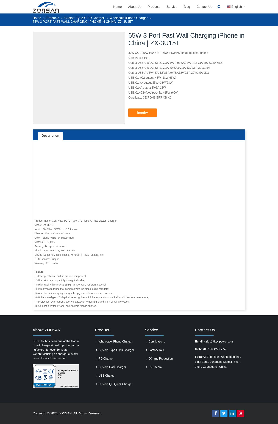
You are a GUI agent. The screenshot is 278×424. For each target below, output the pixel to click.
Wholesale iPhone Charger (129, 18)
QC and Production (161, 358)
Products (154, 7)
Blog (187, 7)
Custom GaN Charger (112, 367)
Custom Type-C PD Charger (84, 18)
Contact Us (204, 7)
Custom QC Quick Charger (115, 384)
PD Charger (106, 358)
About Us (134, 7)
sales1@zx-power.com (218, 341)
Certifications (157, 341)
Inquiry (142, 112)
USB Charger (107, 375)
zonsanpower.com (50, 7)
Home (117, 7)
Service (172, 7)
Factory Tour (156, 350)
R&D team (155, 367)
